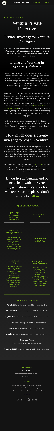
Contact (38, 388)
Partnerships (19, 391)
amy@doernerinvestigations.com (26, 376)
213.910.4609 (36, 3)
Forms (10, 393)
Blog (36, 391)
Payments (16, 393)
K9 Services (30, 388)
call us (34, 196)
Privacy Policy (40, 393)
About (14, 388)
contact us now (36, 164)
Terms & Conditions (27, 393)
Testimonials (29, 391)
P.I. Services (21, 388)
